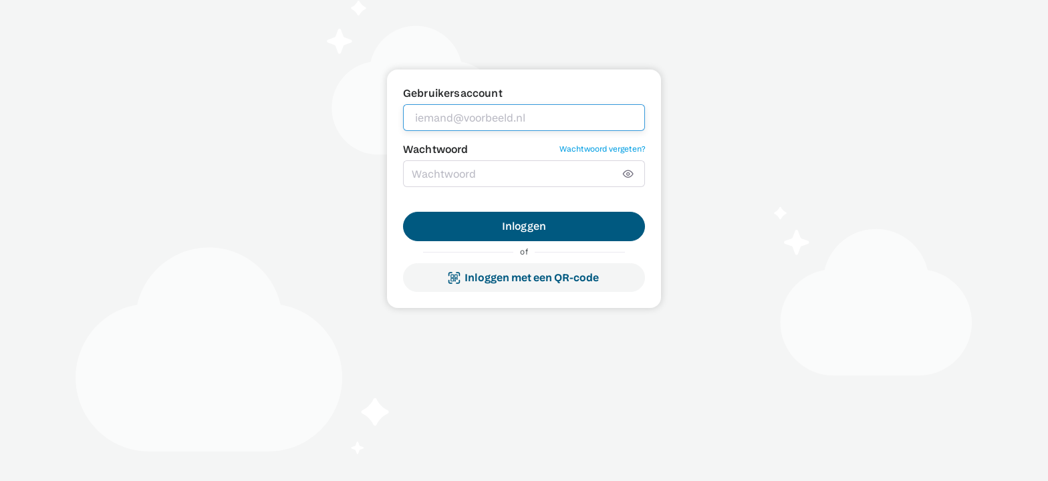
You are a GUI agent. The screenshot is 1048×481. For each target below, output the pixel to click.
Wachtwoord (436, 149)
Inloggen (524, 226)
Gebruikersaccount (453, 93)
